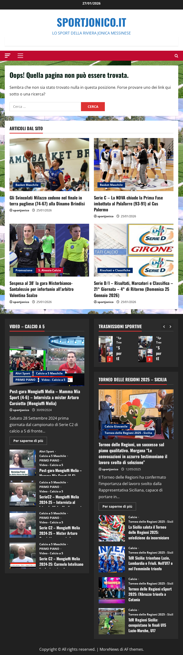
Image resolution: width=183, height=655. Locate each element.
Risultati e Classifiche (115, 270)
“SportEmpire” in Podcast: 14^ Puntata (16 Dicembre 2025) (106, 349)
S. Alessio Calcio (49, 270)
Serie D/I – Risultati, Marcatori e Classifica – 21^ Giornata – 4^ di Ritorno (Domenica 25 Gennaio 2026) (133, 289)
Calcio (133, 517)
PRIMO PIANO (25, 380)
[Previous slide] (164, 326)
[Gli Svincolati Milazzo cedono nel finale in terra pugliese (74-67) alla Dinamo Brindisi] (49, 164)
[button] (7, 56)
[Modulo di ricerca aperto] (176, 55)
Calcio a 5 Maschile (49, 373)
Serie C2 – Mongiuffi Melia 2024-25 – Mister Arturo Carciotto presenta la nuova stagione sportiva (23, 524)
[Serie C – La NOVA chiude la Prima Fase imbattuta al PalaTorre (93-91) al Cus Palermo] (133, 164)
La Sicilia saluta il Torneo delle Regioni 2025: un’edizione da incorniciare (112, 528)
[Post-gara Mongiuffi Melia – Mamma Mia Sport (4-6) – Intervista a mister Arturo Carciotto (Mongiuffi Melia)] (47, 361)
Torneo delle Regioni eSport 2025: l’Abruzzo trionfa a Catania (112, 590)
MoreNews (109, 649)
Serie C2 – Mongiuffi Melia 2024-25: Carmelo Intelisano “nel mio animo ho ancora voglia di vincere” (23, 555)
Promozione (23, 270)
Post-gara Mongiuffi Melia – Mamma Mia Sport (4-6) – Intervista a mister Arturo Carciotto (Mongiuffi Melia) (45, 397)
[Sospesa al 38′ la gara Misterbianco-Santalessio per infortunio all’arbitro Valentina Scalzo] (49, 250)
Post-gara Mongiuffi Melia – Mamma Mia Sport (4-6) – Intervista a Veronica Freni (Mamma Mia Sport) (23, 463)
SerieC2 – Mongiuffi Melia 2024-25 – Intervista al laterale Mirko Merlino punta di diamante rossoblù (23, 494)
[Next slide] (170, 326)
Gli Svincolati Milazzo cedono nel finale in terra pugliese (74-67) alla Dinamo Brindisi (47, 200)
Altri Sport (22, 373)
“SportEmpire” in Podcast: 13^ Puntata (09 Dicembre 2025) (145, 349)
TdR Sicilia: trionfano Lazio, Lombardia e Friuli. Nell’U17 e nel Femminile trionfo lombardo (112, 559)
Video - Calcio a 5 (53, 380)
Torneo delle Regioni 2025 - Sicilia (128, 433)
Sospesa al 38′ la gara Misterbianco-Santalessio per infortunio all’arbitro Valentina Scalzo (42, 289)
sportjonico (21, 210)
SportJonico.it (91, 22)
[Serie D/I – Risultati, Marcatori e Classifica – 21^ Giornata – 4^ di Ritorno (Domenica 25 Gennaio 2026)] (133, 250)
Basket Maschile (26, 185)
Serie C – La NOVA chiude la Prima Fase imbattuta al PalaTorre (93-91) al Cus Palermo (128, 203)
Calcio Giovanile (116, 426)
